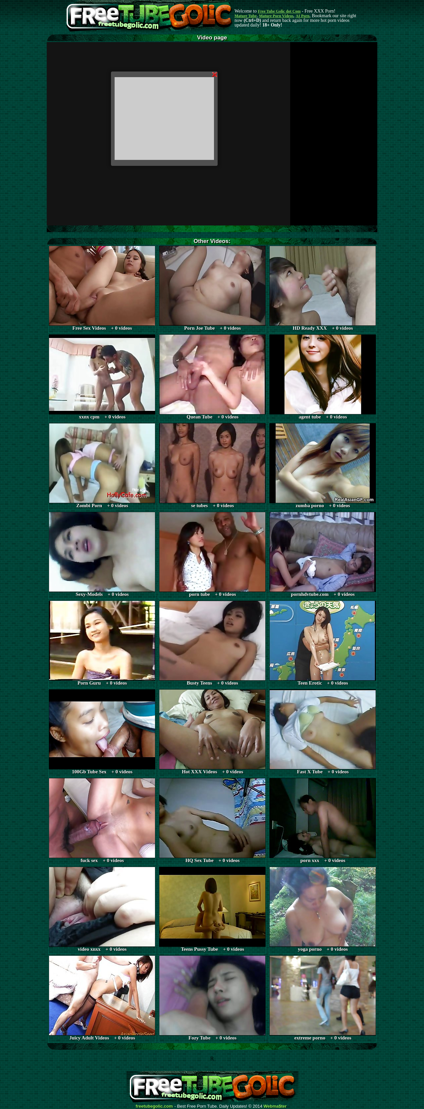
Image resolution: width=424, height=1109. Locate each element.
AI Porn (303, 16)
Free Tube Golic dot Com (279, 11)
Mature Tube (246, 16)
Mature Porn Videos (276, 16)
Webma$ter (275, 1106)
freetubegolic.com (154, 1106)
